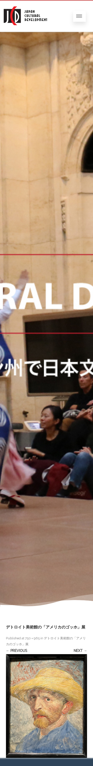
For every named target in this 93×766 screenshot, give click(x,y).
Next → (80, 651)
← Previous (16, 651)
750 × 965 (32, 638)
